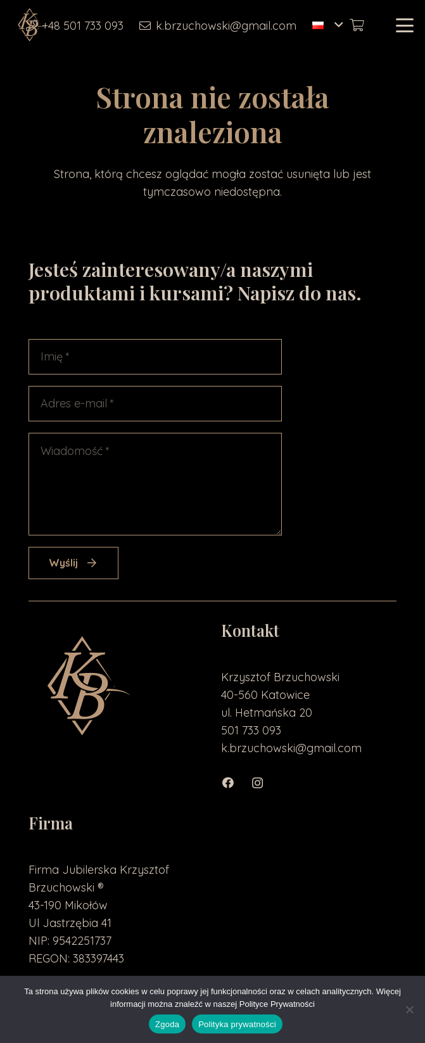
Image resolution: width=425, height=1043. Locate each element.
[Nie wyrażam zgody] (409, 1009)
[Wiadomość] (155, 484)
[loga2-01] (30, 25)
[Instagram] (264, 783)
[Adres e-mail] (155, 403)
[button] (328, 25)
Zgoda (167, 1024)
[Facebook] (235, 783)
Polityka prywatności (237, 1024)
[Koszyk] (357, 25)
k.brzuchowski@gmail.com (291, 748)
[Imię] (155, 356)
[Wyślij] (73, 563)
